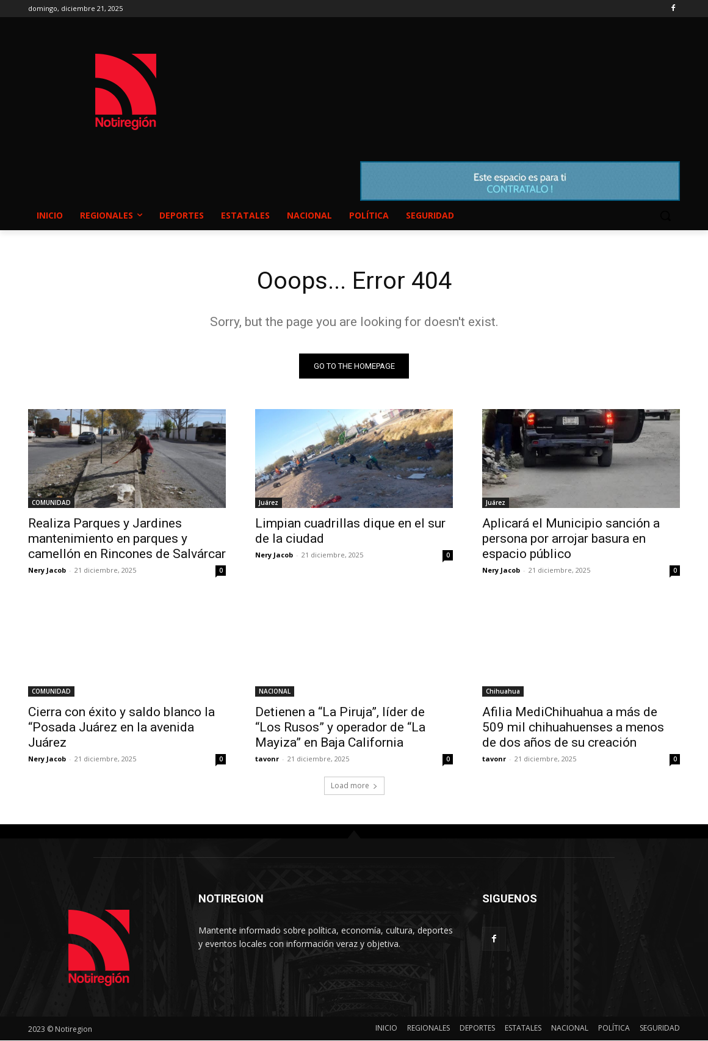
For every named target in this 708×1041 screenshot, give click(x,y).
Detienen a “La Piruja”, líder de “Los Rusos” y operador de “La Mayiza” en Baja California (340, 727)
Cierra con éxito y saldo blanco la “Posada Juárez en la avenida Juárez (121, 727)
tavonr (267, 759)
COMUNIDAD (51, 503)
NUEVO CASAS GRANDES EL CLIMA (451, 80)
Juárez (268, 503)
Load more (354, 786)
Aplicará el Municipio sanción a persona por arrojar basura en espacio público (571, 539)
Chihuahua (503, 691)
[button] (665, 215)
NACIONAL (275, 691)
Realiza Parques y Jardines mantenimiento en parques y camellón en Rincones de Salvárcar (127, 539)
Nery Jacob (47, 570)
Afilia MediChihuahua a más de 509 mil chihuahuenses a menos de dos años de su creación (573, 727)
